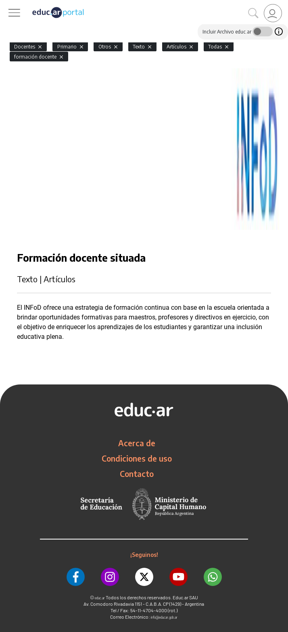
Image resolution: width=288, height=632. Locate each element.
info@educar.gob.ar (164, 617)
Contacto (137, 474)
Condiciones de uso (137, 458)
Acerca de (136, 443)
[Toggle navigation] (7, 4)
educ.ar (100, 598)
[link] (273, 13)
